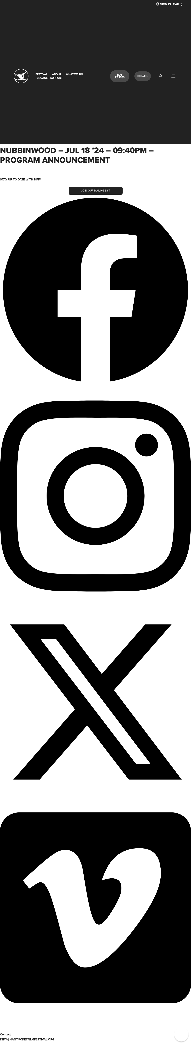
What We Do (74, 74)
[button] (181, 1034)
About (56, 74)
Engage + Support (50, 78)
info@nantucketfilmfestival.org (27, 1039)
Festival (41, 74)
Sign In (163, 4)
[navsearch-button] (160, 76)
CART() (177, 4)
